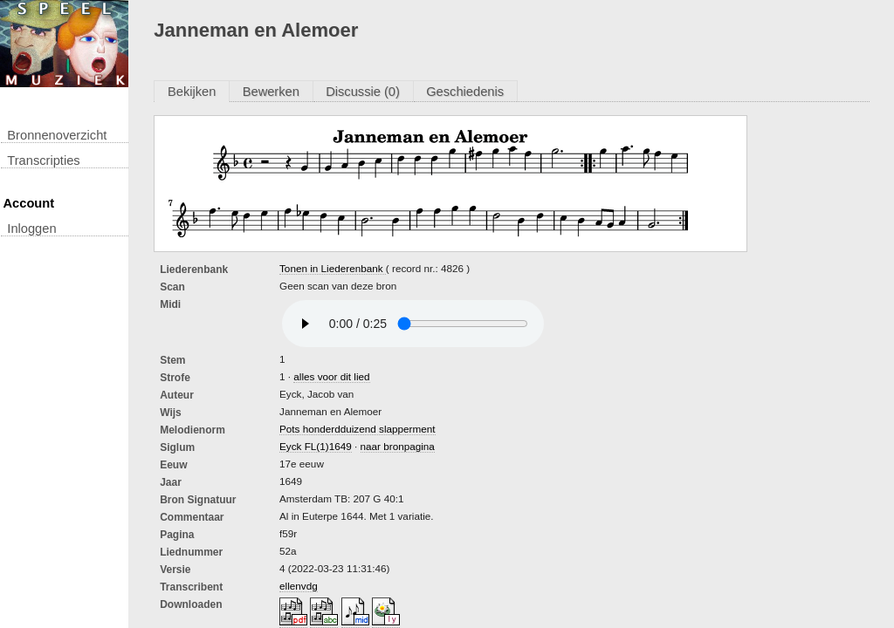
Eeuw (173, 465)
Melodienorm (192, 430)
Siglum (177, 447)
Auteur (177, 395)
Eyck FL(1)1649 (315, 446)
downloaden (191, 604)
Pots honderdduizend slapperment (357, 428)
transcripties (43, 160)
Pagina (177, 535)
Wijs (171, 412)
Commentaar (192, 517)
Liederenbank (194, 269)
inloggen (31, 229)
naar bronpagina (398, 446)
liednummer (191, 552)
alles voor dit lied (331, 376)
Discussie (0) (363, 92)
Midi (170, 304)
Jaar (171, 482)
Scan (172, 287)
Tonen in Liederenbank (332, 268)
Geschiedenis (465, 92)
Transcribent (191, 587)
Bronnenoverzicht (57, 135)
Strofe (175, 378)
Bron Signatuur (198, 500)
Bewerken (271, 92)
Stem (172, 360)
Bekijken (192, 92)
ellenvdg (298, 585)
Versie (175, 569)
